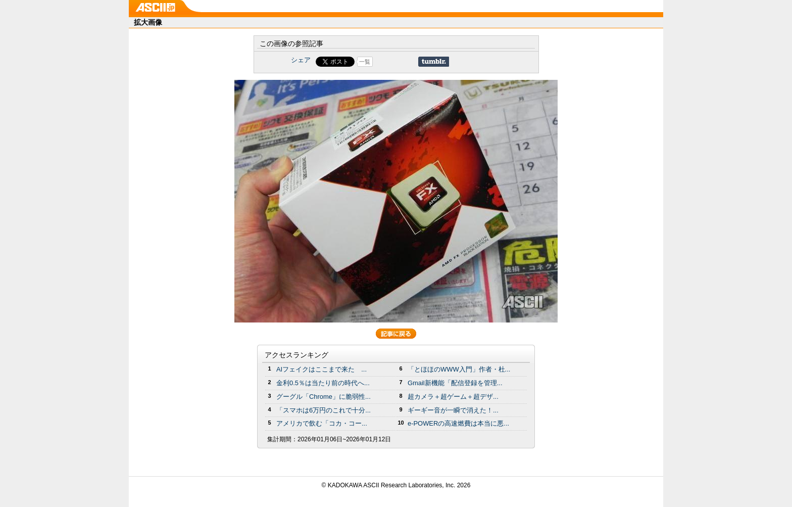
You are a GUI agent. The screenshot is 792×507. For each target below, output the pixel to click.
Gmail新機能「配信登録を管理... (455, 383)
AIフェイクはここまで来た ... (321, 369)
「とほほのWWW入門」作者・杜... (459, 369)
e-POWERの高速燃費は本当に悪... (458, 423)
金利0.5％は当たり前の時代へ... (323, 383)
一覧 (364, 62)
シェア (301, 60)
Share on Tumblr (433, 62)
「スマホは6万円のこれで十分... (323, 410)
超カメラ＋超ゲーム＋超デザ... (453, 396)
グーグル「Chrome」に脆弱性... (323, 396)
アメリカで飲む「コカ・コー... (321, 423)
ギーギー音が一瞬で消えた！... (453, 410)
